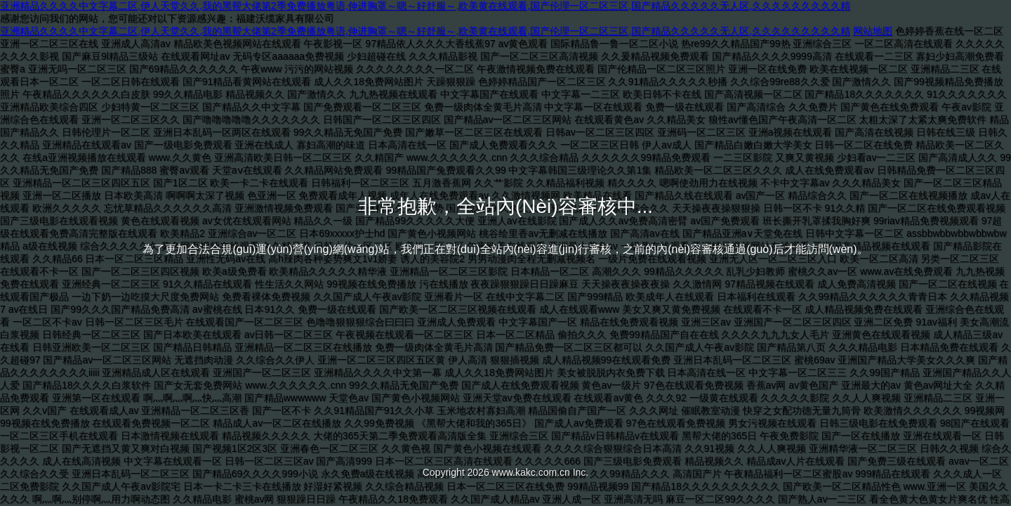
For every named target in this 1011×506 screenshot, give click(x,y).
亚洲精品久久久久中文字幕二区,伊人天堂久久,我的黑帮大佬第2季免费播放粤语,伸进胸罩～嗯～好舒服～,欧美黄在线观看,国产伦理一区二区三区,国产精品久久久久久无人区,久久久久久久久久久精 (425, 5)
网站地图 (872, 31)
